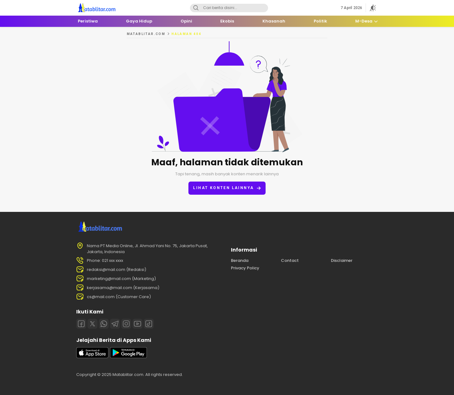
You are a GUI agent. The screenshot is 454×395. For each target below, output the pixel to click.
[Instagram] (126, 324)
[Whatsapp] (104, 324)
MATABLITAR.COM (146, 34)
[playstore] (128, 357)
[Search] (196, 8)
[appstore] (92, 357)
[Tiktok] (149, 324)
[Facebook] (81, 324)
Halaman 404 (186, 34)
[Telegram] (115, 324)
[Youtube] (137, 324)
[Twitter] (92, 324)
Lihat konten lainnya (227, 188)
